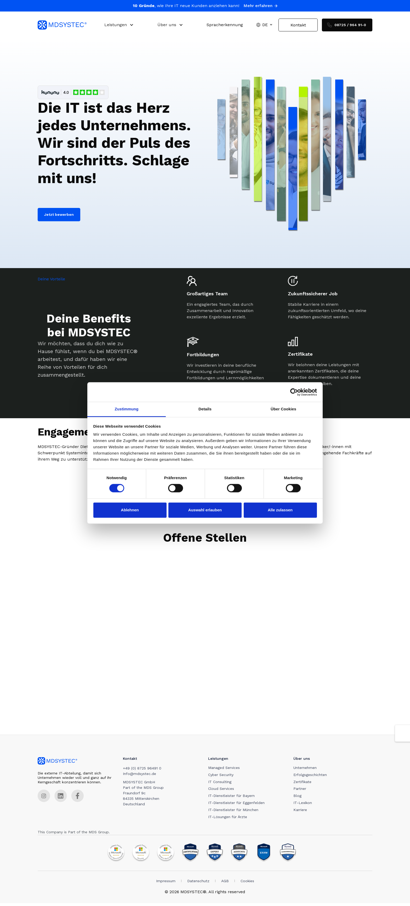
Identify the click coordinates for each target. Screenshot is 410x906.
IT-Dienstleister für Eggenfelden (237, 805)
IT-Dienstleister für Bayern (232, 798)
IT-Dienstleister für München (234, 812)
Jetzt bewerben (59, 217)
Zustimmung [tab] (127, 409)
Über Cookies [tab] (283, 409)
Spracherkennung (225, 26)
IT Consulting (220, 784)
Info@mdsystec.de (140, 776)
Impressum (165, 883)
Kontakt (298, 26)
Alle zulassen (280, 510)
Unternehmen (306, 770)
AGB (225, 883)
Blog (299, 798)
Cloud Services (222, 791)
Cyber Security (222, 777)
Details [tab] (205, 409)
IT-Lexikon (304, 805)
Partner (301, 791)
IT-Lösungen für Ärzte (228, 819)
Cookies (247, 883)
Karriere (302, 812)
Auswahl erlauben (205, 510)
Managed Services (225, 770)
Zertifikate (304, 784)
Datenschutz (198, 883)
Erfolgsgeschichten (311, 777)
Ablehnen (130, 510)
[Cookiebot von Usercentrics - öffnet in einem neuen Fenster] (294, 392)
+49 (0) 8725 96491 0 (142, 771)
